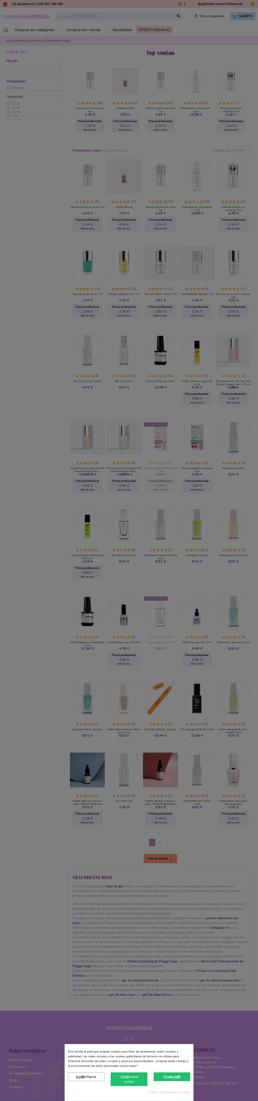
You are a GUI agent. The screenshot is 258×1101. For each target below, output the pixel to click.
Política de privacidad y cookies (169, 1092)
